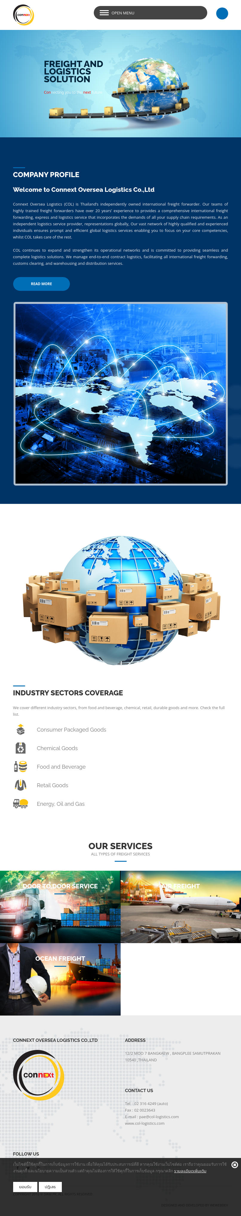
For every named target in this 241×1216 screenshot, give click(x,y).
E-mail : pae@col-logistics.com (152, 1116)
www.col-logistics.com (145, 1123)
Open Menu (123, 13)
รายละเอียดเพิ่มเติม (190, 1171)
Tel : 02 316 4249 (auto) (146, 1103)
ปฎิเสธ (50, 1187)
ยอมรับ (25, 1187)
